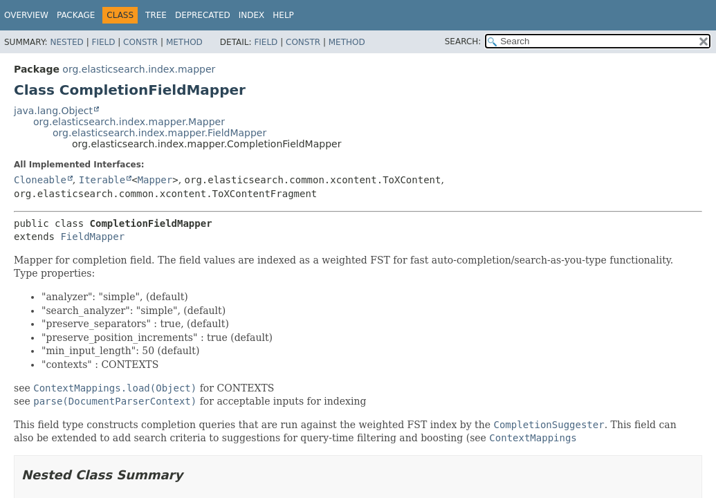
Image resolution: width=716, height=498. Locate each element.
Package (76, 15)
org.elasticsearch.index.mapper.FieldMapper (159, 132)
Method (184, 42)
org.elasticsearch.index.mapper (138, 69)
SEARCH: (463, 41)
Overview (26, 15)
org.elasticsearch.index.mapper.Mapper (129, 121)
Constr (140, 42)
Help (283, 15)
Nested (66, 42)
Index (252, 15)
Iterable (102, 179)
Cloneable (40, 179)
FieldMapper (92, 236)
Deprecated (202, 15)
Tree (156, 15)
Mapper (155, 179)
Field (103, 42)
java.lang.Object (53, 110)
